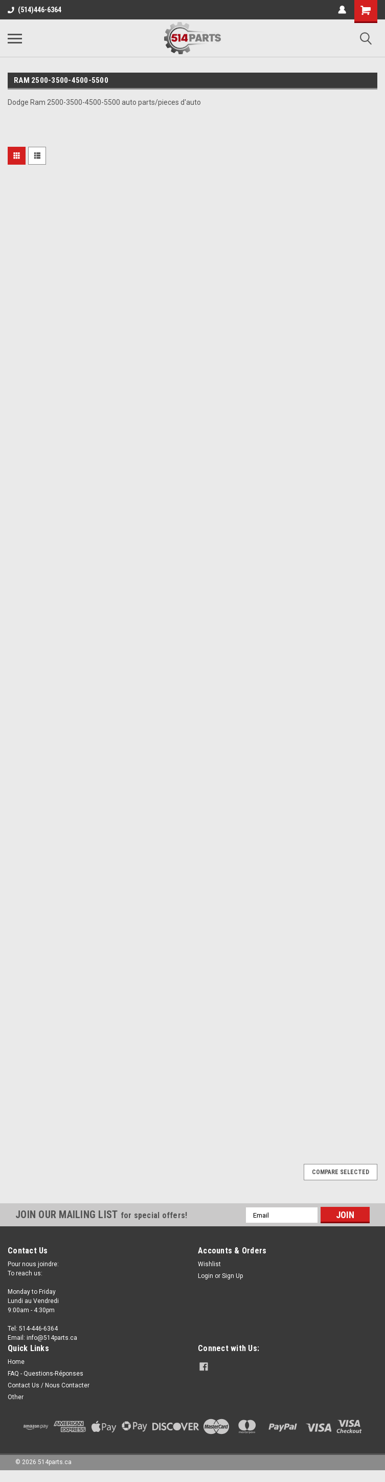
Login (205, 1275)
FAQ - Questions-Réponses (45, 1373)
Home (16, 1361)
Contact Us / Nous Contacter (48, 1385)
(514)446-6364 (34, 10)
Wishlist (209, 1264)
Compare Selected (340, 1172)
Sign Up (232, 1275)
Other (16, 1397)
